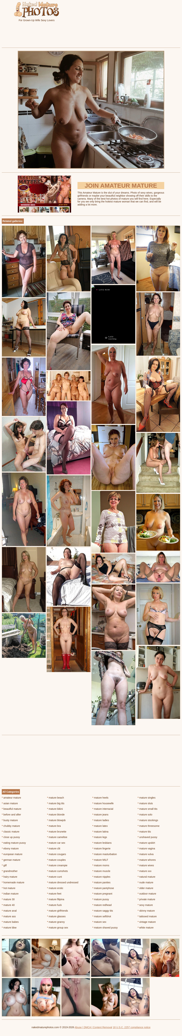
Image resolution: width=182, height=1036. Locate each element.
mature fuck (54, 905)
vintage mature (147, 921)
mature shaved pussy (105, 927)
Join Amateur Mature (121, 185)
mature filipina (55, 899)
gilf (4, 865)
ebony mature (10, 848)
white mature (146, 927)
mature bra (54, 825)
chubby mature (11, 825)
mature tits (144, 831)
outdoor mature (147, 893)
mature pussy (100, 899)
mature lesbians (102, 842)
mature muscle (101, 871)
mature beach (55, 797)
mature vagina (146, 848)
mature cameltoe (57, 837)
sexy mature (145, 905)
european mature (12, 854)
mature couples (56, 859)
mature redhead (102, 905)
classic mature (10, 831)
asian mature (10, 803)
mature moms (100, 865)
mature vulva (146, 854)
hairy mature (9, 876)
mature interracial (102, 808)
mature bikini (55, 808)
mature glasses (56, 916)
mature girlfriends (57, 910)
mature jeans (100, 814)
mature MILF (100, 859)
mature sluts (145, 803)
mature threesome (148, 825)
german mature (11, 859)
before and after (11, 814)
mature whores (147, 859)
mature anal (9, 910)
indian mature (10, 893)
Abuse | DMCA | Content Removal (93, 1027)
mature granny (56, 921)
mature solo (145, 814)
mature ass (9, 916)
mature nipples (101, 876)
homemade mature (13, 882)
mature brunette (56, 831)
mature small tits (147, 808)
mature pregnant (102, 893)
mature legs (99, 837)
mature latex (100, 825)
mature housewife (103, 803)
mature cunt (54, 876)
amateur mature (11, 797)
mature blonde (56, 814)
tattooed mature (147, 916)
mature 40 (8, 905)
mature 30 (8, 899)
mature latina (100, 831)
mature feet (54, 893)
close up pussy (11, 837)
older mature (145, 888)
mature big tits (55, 803)
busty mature (10, 820)
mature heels (100, 797)
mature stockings (148, 820)
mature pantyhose (103, 888)
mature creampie (57, 865)
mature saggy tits (102, 910)
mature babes (10, 921)
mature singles (146, 797)
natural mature (146, 876)
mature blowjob (56, 820)
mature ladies (100, 820)
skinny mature (146, 910)
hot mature (8, 888)
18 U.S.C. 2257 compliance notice (132, 1027)
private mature (146, 899)
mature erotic (55, 888)
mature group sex (57, 927)
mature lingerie (101, 848)
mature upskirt (146, 842)
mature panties (101, 882)
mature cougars (56, 854)
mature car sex (56, 842)
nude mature (145, 882)
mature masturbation (104, 854)
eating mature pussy (14, 842)
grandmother (10, 871)
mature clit (53, 848)
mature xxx (144, 871)
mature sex (99, 921)
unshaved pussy (147, 837)
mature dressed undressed (62, 882)
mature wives (146, 865)
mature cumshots (57, 871)
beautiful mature (11, 808)
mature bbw (9, 927)
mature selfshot (101, 916)
